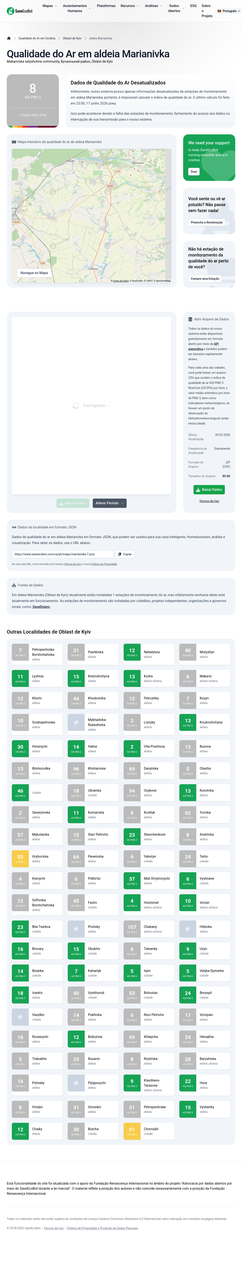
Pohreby (45, 1083)
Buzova (213, 746)
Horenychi (45, 746)
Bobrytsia (101, 1036)
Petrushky (157, 698)
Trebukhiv (45, 1058)
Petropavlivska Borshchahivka (45, 652)
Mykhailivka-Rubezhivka (101, 722)
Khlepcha (157, 1036)
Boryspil (213, 992)
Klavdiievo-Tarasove (157, 1083)
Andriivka (213, 834)
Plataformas (106, 6)
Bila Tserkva (45, 926)
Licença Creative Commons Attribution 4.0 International (124, 1219)
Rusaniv (101, 1058)
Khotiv (45, 698)
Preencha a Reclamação (206, 222)
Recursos (130, 6)
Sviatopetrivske (45, 722)
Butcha (101, 1129)
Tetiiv (213, 856)
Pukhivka (101, 1014)
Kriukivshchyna (213, 722)
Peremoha (101, 856)
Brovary (45, 948)
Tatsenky (157, 948)
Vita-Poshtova (157, 746)
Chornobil (157, 1129)
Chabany (157, 926)
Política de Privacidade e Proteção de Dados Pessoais (102, 1228)
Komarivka (101, 812)
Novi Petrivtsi (157, 1014)
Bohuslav (157, 992)
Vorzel (213, 902)
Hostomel (157, 902)
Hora (213, 1083)
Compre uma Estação (205, 278)
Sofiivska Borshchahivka (45, 903)
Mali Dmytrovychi (157, 878)
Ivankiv (45, 992)
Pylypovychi (101, 1083)
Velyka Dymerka (213, 970)
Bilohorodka (45, 768)
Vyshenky (213, 1107)
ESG (193, 6)
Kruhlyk (157, 812)
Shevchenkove (157, 834)
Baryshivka (213, 1058)
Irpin (157, 970)
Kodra (157, 676)
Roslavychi (45, 1036)
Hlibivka (213, 926)
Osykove (157, 790)
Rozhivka (157, 1058)
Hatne (101, 746)
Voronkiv (101, 1107)
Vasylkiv (45, 1014)
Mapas (50, 6)
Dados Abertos (176, 8)
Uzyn (213, 948)
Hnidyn (45, 1107)
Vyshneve (213, 878)
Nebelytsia (157, 652)
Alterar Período (110, 503)
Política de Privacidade (104, 564)
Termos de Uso (209, 501)
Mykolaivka (45, 834)
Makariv (213, 676)
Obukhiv (101, 948)
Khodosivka (101, 698)
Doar (194, 171)
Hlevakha (213, 1036)
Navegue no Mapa (34, 273)
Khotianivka (101, 768)
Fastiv (101, 902)
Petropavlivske (157, 1107)
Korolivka (213, 790)
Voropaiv (213, 1014)
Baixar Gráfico (72, 503)
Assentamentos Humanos (77, 8)
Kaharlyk (101, 970)
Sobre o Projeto (207, 11)
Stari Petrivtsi (101, 834)
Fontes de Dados (121, 281)
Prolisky (101, 926)
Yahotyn (157, 856)
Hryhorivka (45, 856)
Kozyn (213, 698)
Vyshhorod (101, 992)
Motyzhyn (213, 652)
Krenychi (45, 878)
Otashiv (213, 768)
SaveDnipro (41, 607)
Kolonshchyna (101, 676)
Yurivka (213, 812)
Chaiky (45, 1129)
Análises (154, 6)
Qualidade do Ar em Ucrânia (37, 38)
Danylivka (157, 768)
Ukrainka (101, 790)
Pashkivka (101, 652)
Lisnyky (157, 722)
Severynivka (45, 812)
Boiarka (45, 970)
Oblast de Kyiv (72, 38)
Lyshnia (45, 676)
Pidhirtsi (101, 878)
